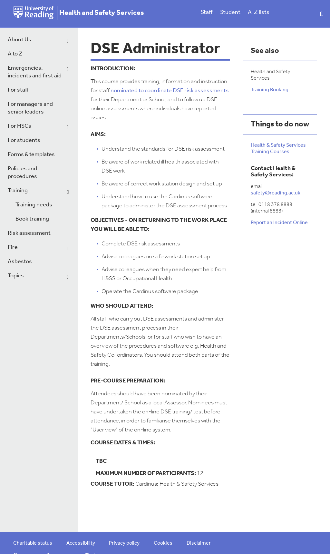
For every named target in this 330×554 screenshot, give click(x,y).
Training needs (33, 205)
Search (321, 13)
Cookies (163, 543)
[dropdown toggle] (67, 41)
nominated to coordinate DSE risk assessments (170, 91)
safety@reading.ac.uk (275, 193)
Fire (13, 247)
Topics (16, 276)
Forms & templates (31, 155)
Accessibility (80, 543)
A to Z (15, 54)
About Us (19, 40)
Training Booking (269, 90)
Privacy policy (124, 543)
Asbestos (20, 262)
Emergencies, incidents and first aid (35, 72)
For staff (18, 90)
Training (18, 191)
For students (24, 140)
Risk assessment (29, 233)
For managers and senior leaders (30, 108)
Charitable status (32, 543)
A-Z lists (258, 12)
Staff (206, 12)
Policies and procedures (22, 173)
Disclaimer (199, 543)
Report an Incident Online (279, 222)
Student (230, 12)
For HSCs (19, 126)
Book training (32, 219)
